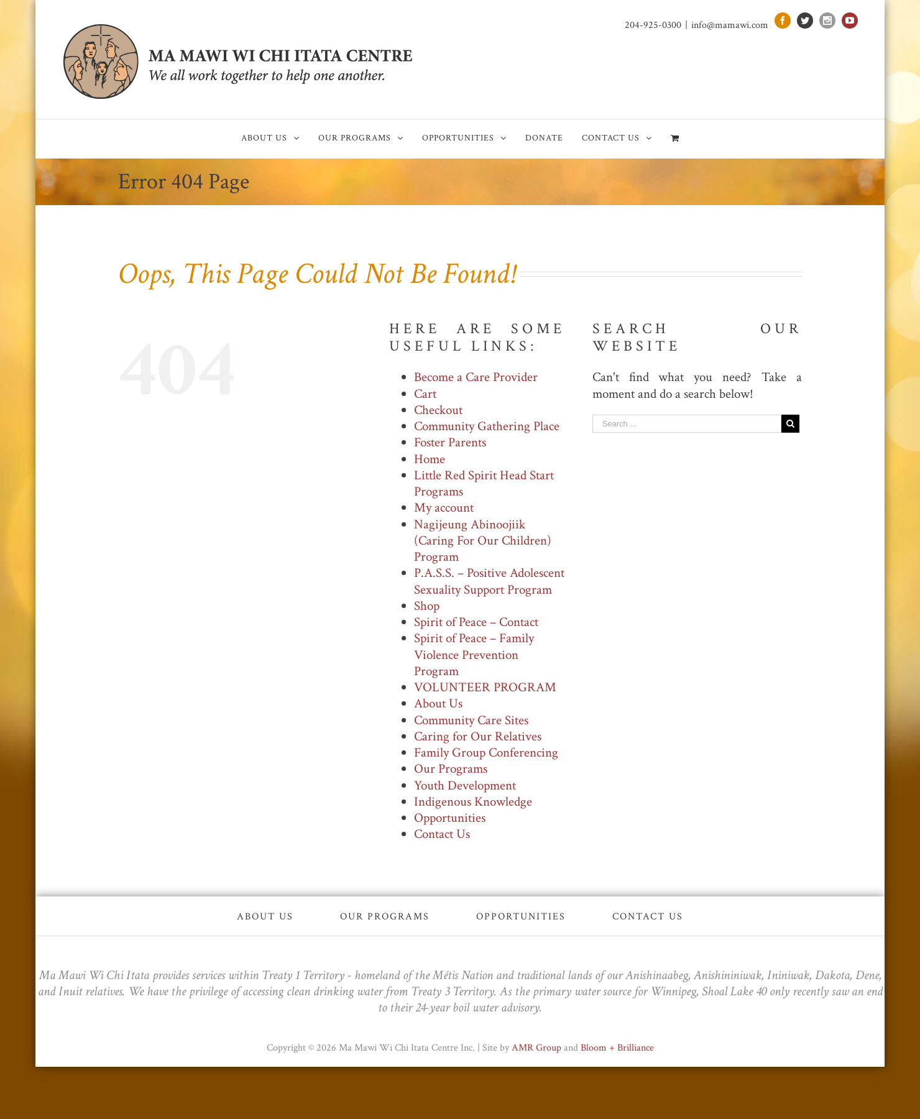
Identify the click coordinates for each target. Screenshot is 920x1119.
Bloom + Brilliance (617, 1047)
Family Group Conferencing (486, 752)
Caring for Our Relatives (477, 736)
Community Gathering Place (486, 426)
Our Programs (450, 768)
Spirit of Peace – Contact (476, 622)
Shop (426, 605)
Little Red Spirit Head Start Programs (484, 483)
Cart (425, 393)
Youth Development (465, 785)
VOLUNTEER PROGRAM (485, 687)
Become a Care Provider (476, 377)
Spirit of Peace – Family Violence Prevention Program (474, 654)
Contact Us (442, 834)
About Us (438, 703)
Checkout (438, 410)
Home (429, 459)
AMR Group (536, 1047)
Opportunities (449, 817)
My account (444, 507)
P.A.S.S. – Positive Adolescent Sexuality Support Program (489, 580)
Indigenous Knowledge (473, 801)
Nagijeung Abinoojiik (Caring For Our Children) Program (482, 541)
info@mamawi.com (729, 25)
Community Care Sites (471, 720)
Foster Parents (450, 442)
